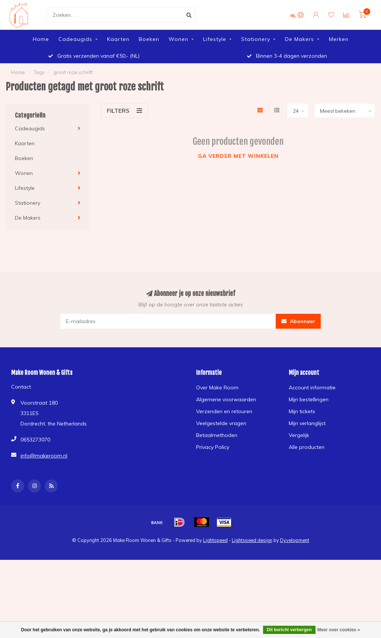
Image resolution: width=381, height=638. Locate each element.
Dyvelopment (294, 540)
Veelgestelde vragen (221, 423)
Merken (339, 39)
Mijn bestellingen (309, 399)
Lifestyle (214, 39)
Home (41, 39)
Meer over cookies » (338, 629)
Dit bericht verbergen (289, 629)
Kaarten (118, 39)
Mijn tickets (302, 411)
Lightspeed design (252, 540)
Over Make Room (217, 387)
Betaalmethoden (216, 435)
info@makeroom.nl (43, 455)
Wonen (178, 39)
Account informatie (312, 387)
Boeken (149, 39)
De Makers (299, 39)
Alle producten (306, 447)
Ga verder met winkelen (238, 156)
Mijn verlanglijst (307, 423)
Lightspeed (215, 540)
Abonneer (298, 321)
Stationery (255, 39)
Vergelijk (299, 435)
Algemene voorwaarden (226, 399)
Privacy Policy (212, 447)
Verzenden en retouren (224, 411)
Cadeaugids (75, 39)
